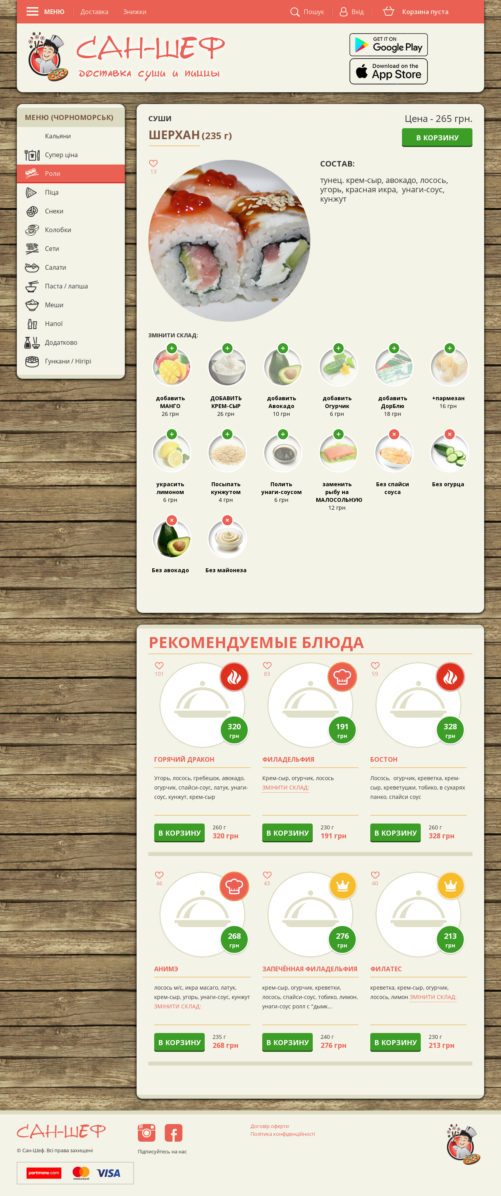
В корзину (437, 137)
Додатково (61, 342)
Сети (52, 248)
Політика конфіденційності (282, 1133)
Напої (54, 323)
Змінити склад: (285, 787)
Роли (52, 173)
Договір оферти (269, 1126)
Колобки (58, 230)
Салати (55, 267)
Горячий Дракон (184, 760)
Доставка (94, 11)
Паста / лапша (66, 286)
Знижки (134, 11)
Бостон (384, 760)
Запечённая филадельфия (309, 969)
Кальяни (58, 136)
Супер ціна (61, 154)
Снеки (54, 211)
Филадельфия (288, 760)
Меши (54, 305)
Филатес (386, 969)
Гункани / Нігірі (68, 361)
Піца (52, 192)
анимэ (166, 969)
